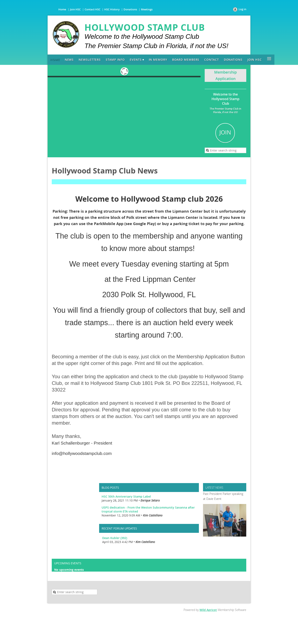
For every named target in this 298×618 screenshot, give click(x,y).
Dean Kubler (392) (114, 538)
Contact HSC (92, 9)
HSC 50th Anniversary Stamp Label (126, 496)
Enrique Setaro (150, 500)
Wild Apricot (208, 610)
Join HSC (75, 9)
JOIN (225, 132)
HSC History (112, 9)
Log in (242, 9)
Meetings (147, 9)
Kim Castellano (152, 515)
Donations (130, 9)
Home (62, 9)
